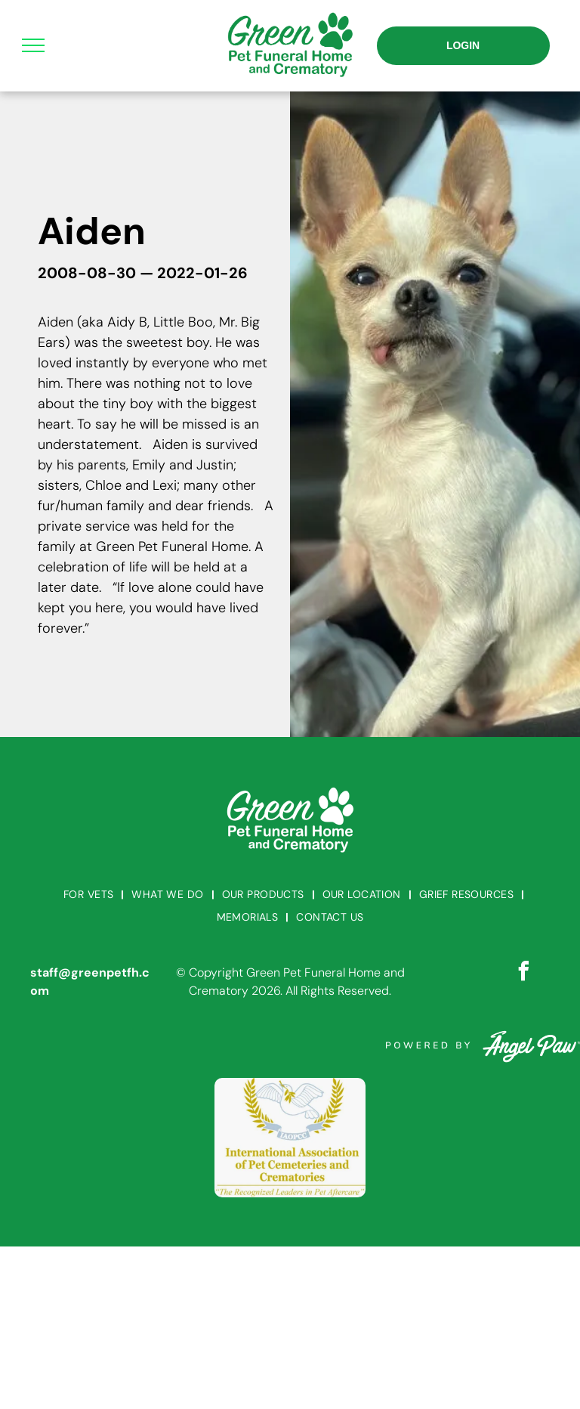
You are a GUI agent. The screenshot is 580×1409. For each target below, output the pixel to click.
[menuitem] (90, 894)
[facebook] (523, 973)
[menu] (33, 45)
